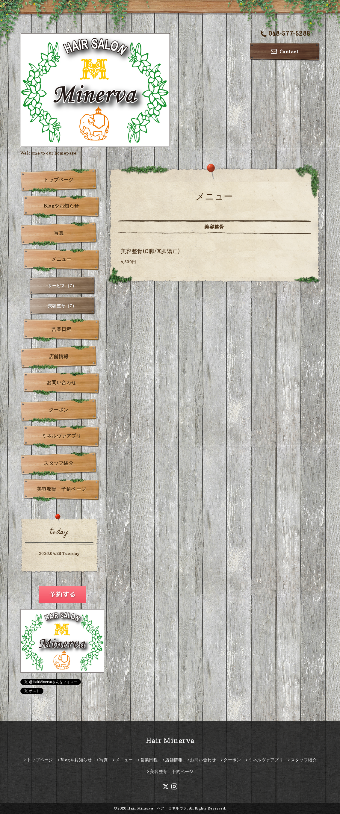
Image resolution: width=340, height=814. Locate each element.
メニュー (61, 259)
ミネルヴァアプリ (61, 436)
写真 (59, 233)
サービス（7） (62, 285)
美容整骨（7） (62, 305)
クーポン (59, 410)
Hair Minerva (170, 740)
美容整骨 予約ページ (61, 489)
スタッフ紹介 (58, 463)
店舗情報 (59, 356)
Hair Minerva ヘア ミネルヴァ (157, 808)
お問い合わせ (61, 382)
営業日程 (61, 329)
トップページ (58, 180)
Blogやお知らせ (61, 206)
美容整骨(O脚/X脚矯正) (150, 251)
